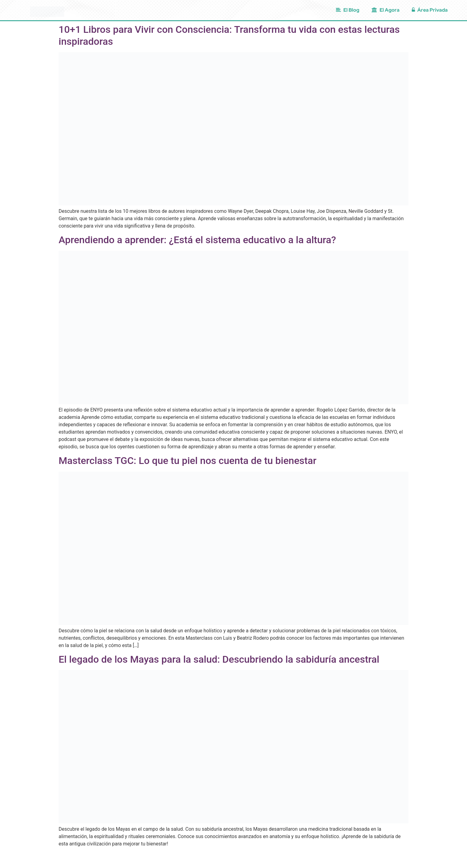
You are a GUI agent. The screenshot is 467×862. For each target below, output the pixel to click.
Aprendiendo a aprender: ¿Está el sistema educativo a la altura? (197, 240)
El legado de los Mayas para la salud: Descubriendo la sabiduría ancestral (219, 659)
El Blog (347, 10)
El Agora (385, 10)
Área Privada (430, 10)
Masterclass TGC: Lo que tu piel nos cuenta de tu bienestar (187, 460)
